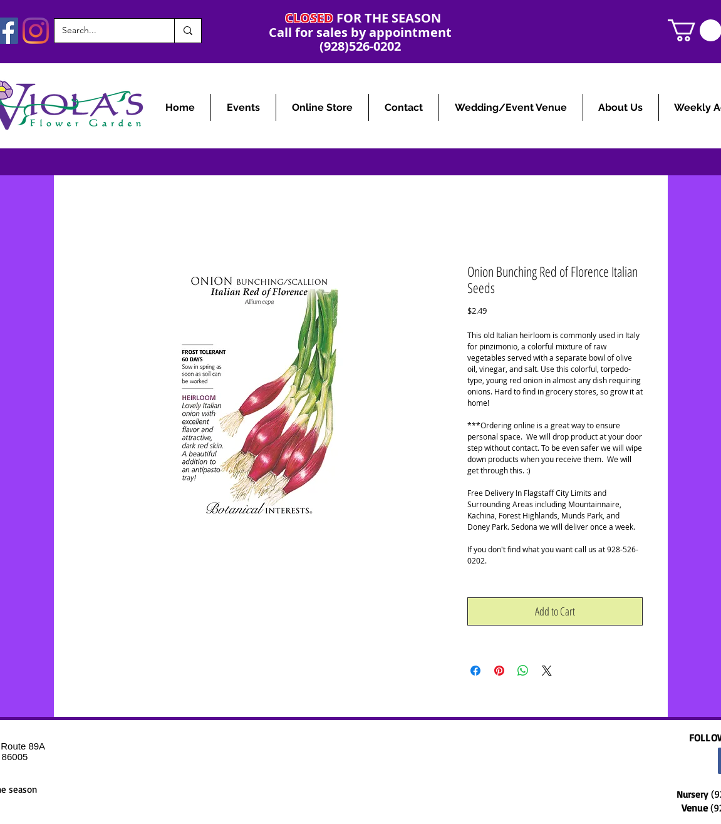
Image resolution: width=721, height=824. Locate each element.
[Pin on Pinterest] (499, 670)
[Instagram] (36, 31)
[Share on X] (546, 670)
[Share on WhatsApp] (523, 670)
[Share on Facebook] (475, 670)
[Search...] (105, 31)
